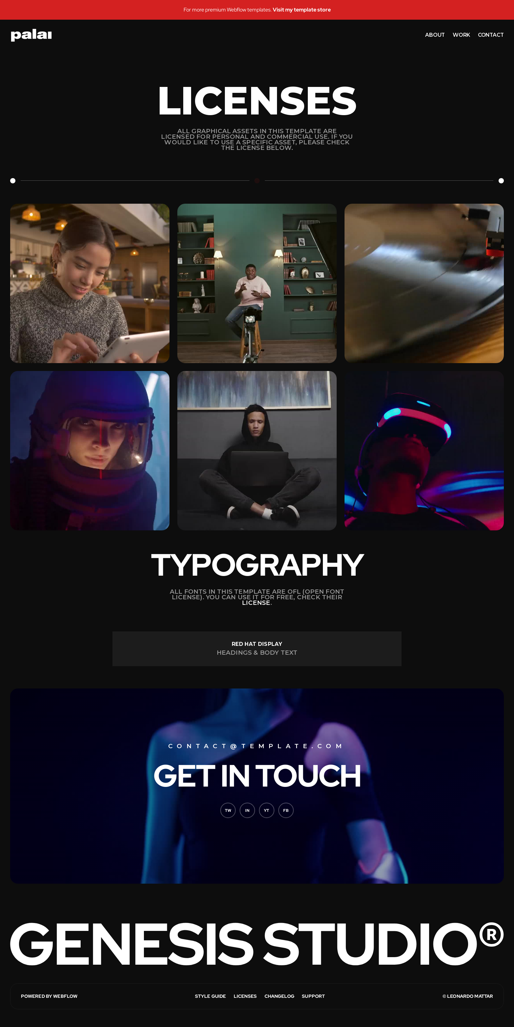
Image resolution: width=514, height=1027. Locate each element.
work (461, 35)
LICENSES (245, 996)
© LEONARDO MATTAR (468, 996)
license (256, 602)
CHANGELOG (279, 996)
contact (491, 35)
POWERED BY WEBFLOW (49, 996)
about (435, 35)
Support (313, 996)
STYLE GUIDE (210, 996)
